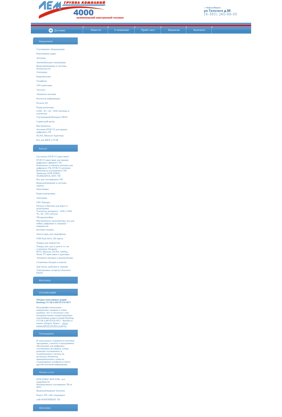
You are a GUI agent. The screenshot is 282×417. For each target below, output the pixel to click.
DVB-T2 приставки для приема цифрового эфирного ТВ (52, 161)
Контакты (199, 30)
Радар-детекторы (45, 107)
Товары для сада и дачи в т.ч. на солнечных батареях (52, 247)
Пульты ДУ (42, 103)
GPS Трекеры (43, 202)
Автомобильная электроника (51, 62)
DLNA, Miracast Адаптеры (50, 135)
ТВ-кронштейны (44, 217)
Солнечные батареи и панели (51, 262)
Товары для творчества (48, 242)
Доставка (59, 30)
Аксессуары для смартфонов (51, 234)
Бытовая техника (45, 229)
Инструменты (43, 125)
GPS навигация (44, 85)
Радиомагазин (43, 76)
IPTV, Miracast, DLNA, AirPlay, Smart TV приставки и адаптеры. (53, 253)
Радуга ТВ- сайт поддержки (50, 395)
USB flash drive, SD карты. (50, 238)
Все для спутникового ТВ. (49, 179)
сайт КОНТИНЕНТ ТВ (48, 399)
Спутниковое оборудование (50, 49)
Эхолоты (40, 89)
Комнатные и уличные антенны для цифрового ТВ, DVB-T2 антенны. (54, 166)
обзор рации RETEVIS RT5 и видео (52, 324)
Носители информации (48, 98)
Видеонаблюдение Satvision (50, 390)
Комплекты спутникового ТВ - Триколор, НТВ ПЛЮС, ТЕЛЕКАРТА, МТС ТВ (52, 173)
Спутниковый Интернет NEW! (52, 117)
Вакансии (174, 30)
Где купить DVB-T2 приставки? (52, 156)
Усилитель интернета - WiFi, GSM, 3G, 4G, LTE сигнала (54, 212)
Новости (96, 30)
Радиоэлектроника (45, 193)
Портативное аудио (46, 53)
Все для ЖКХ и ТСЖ (47, 140)
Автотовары (42, 189)
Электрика (41, 72)
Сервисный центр (45, 121)
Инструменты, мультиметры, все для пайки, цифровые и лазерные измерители (55, 223)
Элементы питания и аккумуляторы (54, 257)
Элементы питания (46, 94)
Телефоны (41, 81)
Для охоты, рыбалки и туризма (52, 266)
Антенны (41, 58)
